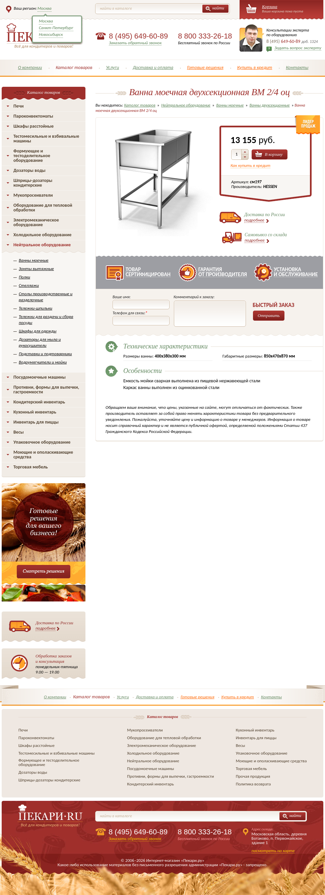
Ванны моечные (34, 260)
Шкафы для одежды (37, 330)
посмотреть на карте (273, 850)
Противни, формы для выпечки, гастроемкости (46, 389)
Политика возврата (253, 784)
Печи (18, 106)
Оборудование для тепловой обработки (42, 207)
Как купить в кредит (250, 165)
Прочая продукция (253, 776)
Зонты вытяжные (36, 268)
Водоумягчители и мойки (43, 362)
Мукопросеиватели (33, 195)
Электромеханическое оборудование (36, 222)
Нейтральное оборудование (42, 245)
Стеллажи (29, 285)
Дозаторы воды (29, 170)
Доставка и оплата (153, 67)
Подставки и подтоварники (45, 353)
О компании (30, 67)
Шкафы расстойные (33, 126)
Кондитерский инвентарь (39, 402)
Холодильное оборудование (42, 235)
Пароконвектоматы (33, 116)
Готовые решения (205, 67)
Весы (18, 432)
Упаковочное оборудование (41, 442)
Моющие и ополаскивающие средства (43, 454)
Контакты (297, 67)
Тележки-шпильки (35, 308)
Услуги (112, 67)
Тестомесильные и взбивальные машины (46, 138)
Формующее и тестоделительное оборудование (31, 155)
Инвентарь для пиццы (36, 422)
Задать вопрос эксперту (297, 47)
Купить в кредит (254, 67)
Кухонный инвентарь (34, 412)
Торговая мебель (30, 467)
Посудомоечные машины (39, 377)
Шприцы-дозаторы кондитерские (32, 183)
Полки (24, 276)
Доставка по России (54, 625)
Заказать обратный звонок (135, 42)
